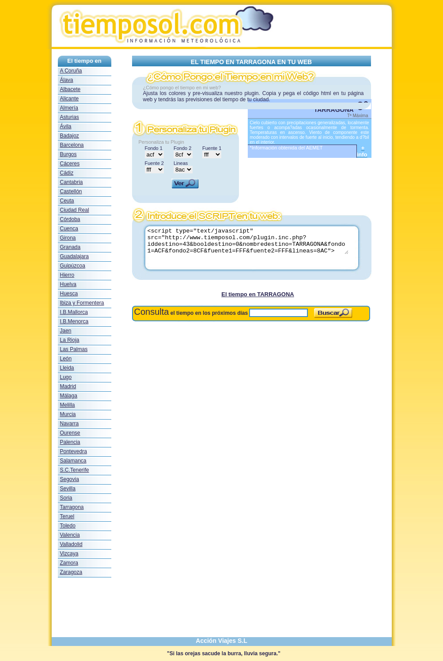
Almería (69, 108)
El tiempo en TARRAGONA (257, 294)
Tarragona (72, 507)
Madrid (68, 386)
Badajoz (69, 136)
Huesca (69, 293)
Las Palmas (74, 349)
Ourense (70, 433)
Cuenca (69, 228)
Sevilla (68, 488)
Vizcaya (69, 553)
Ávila (66, 126)
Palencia (70, 442)
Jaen (66, 331)
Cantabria (71, 182)
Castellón (71, 191)
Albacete (70, 89)
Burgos (68, 154)
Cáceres (70, 163)
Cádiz (67, 173)
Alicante (69, 99)
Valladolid (71, 544)
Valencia (70, 535)
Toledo (68, 526)
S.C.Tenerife (74, 470)
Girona (68, 238)
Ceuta (67, 201)
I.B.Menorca (74, 321)
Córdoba (70, 219)
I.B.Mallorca (74, 312)
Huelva (68, 284)
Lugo (66, 377)
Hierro (67, 275)
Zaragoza (71, 572)
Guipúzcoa (72, 266)
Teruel (67, 516)
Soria (66, 498)
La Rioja (70, 340)
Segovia (69, 479)
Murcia (68, 414)
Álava (66, 80)
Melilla (67, 405)
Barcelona (72, 145)
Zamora (69, 563)
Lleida (67, 368)
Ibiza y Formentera (82, 303)
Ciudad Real (74, 210)
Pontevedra (73, 451)
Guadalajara (74, 256)
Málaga (68, 396)
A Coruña (71, 71)
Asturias (69, 117)
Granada (70, 247)
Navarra (69, 423)
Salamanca (73, 461)
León (66, 358)
